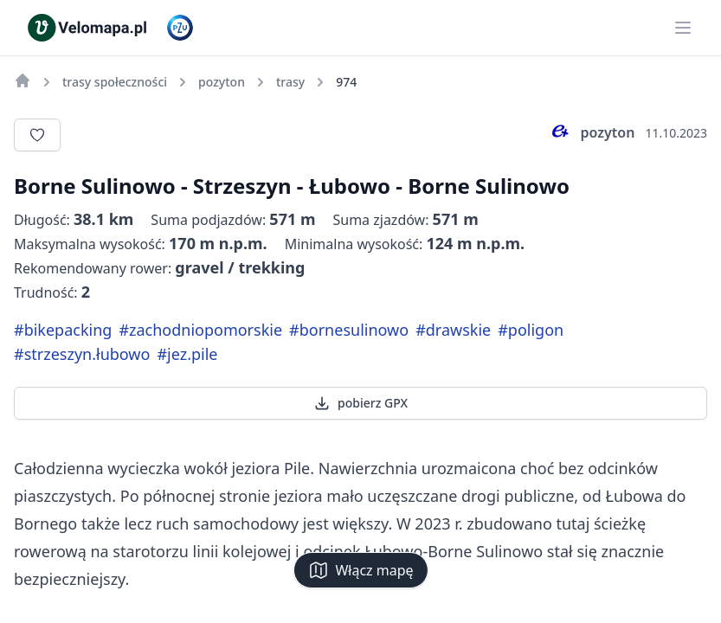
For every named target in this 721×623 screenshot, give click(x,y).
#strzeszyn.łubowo (82, 354)
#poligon (530, 329)
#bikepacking (63, 329)
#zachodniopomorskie (200, 329)
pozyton (590, 132)
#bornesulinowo (349, 329)
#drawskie (453, 329)
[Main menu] (683, 27)
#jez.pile (187, 354)
